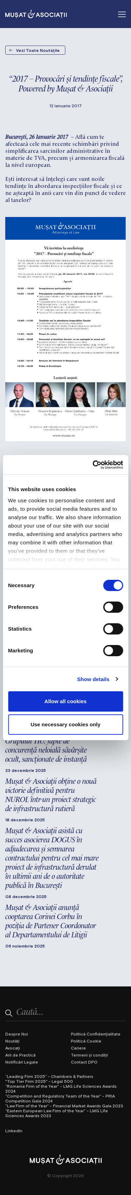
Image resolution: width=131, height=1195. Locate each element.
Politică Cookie (86, 1040)
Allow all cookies (65, 701)
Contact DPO (84, 1061)
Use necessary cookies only (65, 724)
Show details (93, 679)
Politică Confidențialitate (96, 1033)
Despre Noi (16, 1033)
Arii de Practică (20, 1054)
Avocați (12, 1047)
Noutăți (12, 1040)
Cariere (78, 1047)
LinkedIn (13, 1130)
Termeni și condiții (89, 1054)
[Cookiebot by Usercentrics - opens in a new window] (93, 464)
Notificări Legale (21, 1061)
